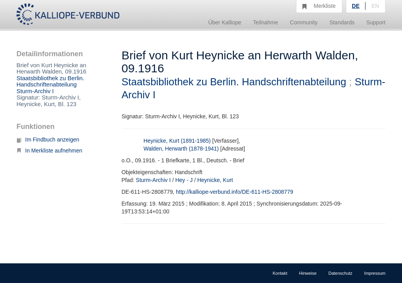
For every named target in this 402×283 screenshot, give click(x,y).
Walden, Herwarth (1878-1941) (181, 148)
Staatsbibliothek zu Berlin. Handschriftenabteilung (50, 81)
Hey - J (183, 180)
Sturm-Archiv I (35, 91)
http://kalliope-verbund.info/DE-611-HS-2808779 (234, 192)
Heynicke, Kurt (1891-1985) (177, 141)
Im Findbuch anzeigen (47, 139)
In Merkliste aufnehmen (49, 150)
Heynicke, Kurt (215, 180)
